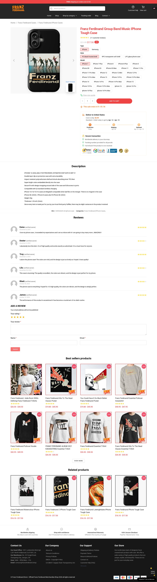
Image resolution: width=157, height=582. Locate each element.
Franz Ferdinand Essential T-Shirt (93, 446)
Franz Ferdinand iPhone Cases (51, 23)
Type (82, 46)
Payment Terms (85, 553)
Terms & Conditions (52, 553)
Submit (15, 349)
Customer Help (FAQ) (87, 563)
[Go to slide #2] (49, 99)
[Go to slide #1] (38, 99)
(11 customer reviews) (98, 38)
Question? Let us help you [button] (146, 579)
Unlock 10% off (153, 572)
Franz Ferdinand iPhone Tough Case (129, 510)
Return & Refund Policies (88, 556)
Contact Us (84, 560)
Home (13, 23)
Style (82, 53)
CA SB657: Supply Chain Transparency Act (60, 563)
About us (49, 550)
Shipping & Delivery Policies (89, 550)
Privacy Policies (51, 556)
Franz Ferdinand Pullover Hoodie (23, 446)
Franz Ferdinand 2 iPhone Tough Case (60, 510)
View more (78, 461)
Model (82, 60)
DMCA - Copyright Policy (54, 560)
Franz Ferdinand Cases (27, 23)
